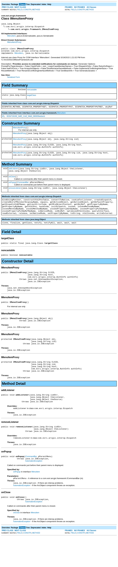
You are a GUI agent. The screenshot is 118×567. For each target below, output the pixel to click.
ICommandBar (23, 190)
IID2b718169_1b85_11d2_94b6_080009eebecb (26, 119)
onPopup (12, 190)
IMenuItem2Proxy (14, 43)
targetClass (31, 97)
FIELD (19, 10)
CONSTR (27, 10)
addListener (13, 175)
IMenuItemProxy (19, 131)
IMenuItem (11, 36)
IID (3, 119)
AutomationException (33, 489)
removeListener (15, 196)
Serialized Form (13, 79)
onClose (12, 184)
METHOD (36, 10)
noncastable (32, 91)
